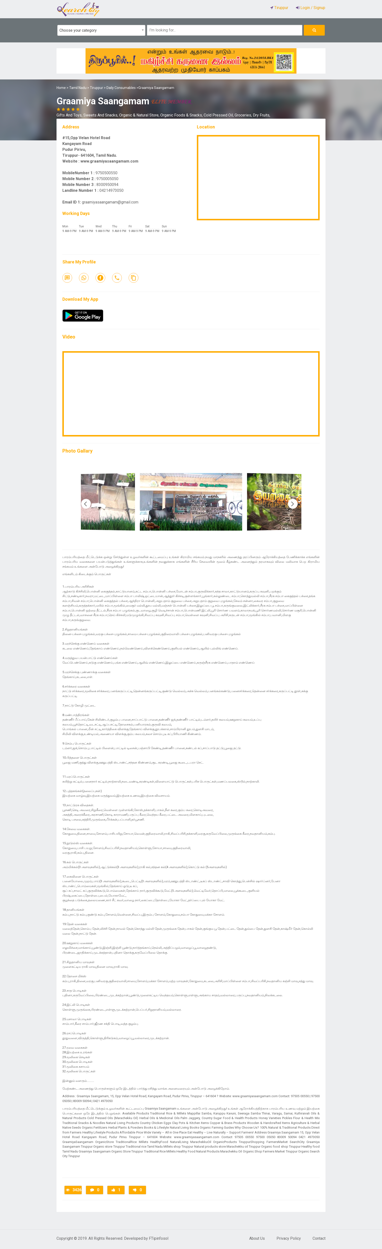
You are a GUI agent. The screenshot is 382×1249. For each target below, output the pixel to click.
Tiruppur (96, 88)
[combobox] (101, 30)
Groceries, (244, 115)
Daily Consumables (121, 88)
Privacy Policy (289, 1238)
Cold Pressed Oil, (219, 115)
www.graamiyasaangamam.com (109, 161)
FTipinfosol (158, 1238)
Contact (319, 1238)
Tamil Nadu (77, 88)
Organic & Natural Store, (139, 115)
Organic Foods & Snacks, (182, 115)
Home (61, 88)
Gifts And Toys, (70, 115)
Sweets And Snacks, (101, 115)
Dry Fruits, (261, 115)
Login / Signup (312, 7)
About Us (257, 1238)
